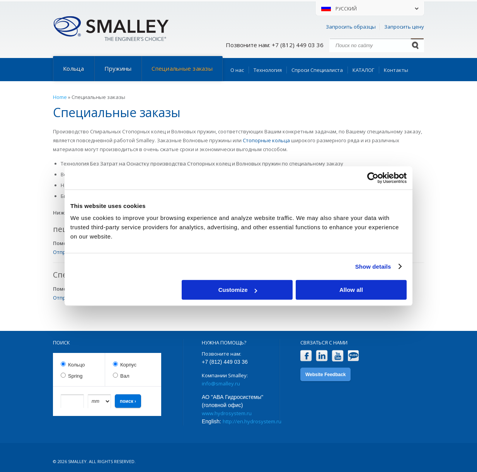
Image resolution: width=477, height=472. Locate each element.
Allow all (351, 289)
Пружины (118, 68)
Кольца (73, 68)
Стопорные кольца (266, 140)
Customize (237, 289)
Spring (75, 376)
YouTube (338, 356)
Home (60, 97)
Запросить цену (404, 26)
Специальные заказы (182, 68)
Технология (268, 69)
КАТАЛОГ (363, 69)
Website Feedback (325, 374)
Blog (353, 356)
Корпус (128, 365)
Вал (124, 376)
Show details (373, 266)
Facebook (306, 356)
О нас (237, 69)
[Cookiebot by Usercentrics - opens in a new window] (373, 178)
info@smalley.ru (221, 383)
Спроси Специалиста (317, 69)
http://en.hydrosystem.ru (252, 421)
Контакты (396, 69)
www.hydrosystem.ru (227, 413)
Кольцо (76, 365)
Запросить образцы (351, 26)
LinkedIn (322, 356)
